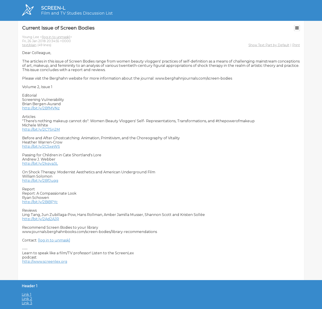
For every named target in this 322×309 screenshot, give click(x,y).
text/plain (29, 45)
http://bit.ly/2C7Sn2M (41, 129)
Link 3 (27, 303)
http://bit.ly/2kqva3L (40, 163)
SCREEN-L (53, 8)
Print (296, 45)
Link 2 (27, 299)
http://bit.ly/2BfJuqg (40, 180)
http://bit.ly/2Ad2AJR (40, 219)
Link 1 (26, 294)
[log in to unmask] (56, 37)
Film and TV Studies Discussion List (77, 13)
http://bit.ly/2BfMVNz (41, 108)
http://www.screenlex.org (44, 261)
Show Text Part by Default (268, 45)
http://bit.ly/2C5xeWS (41, 146)
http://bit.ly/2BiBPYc (40, 202)
